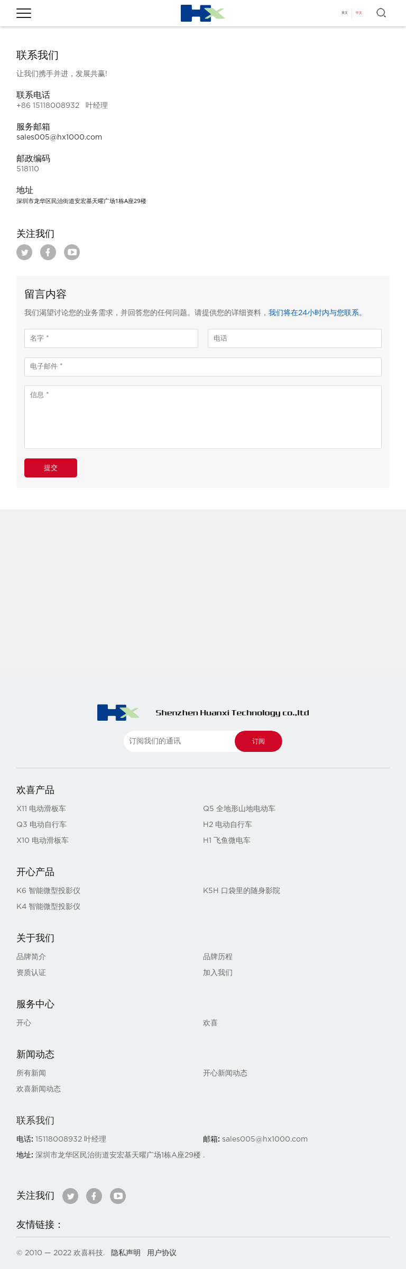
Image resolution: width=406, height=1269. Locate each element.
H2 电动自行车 (227, 825)
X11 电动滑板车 (41, 809)
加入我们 (218, 973)
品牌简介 (31, 957)
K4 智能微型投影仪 (48, 907)
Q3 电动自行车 (41, 825)
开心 (23, 1023)
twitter (24, 252)
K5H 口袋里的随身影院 (241, 891)
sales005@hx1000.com (59, 137)
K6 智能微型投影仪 (48, 891)
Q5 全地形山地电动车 (239, 809)
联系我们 (35, 1121)
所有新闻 (31, 1073)
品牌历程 (218, 957)
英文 (345, 13)
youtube (72, 252)
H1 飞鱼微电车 (227, 840)
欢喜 (210, 1023)
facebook (48, 252)
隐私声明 (126, 1253)
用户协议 (162, 1253)
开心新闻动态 (225, 1073)
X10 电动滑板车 (42, 840)
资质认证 (31, 973)
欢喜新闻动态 (38, 1089)
